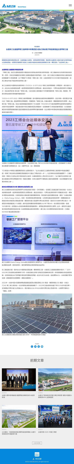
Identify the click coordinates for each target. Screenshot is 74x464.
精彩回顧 (37, 459)
